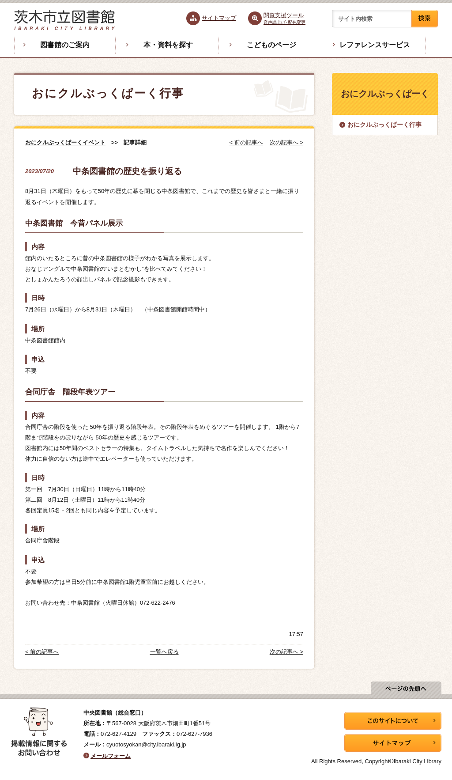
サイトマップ (219, 18)
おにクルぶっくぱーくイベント (65, 142)
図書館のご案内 (65, 45)
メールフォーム (110, 756)
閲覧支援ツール (284, 18)
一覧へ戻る (164, 651)
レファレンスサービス (374, 45)
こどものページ (271, 45)
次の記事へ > (286, 142)
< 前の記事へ (246, 142)
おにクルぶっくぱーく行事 (384, 124)
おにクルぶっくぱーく (385, 93)
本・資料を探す (168, 45)
